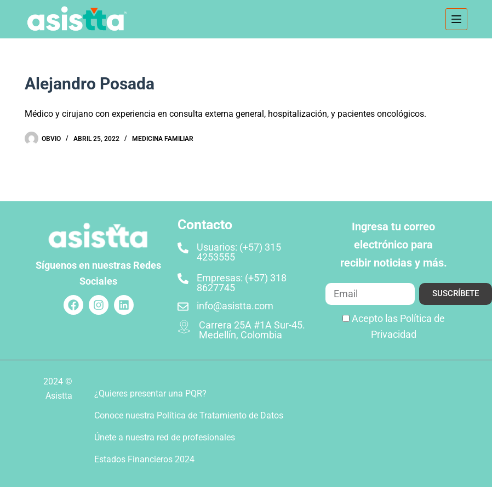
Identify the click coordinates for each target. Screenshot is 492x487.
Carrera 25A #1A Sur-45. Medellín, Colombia (252, 330)
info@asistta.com (235, 306)
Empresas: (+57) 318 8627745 (242, 282)
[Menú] (456, 19)
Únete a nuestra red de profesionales (164, 437)
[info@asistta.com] (183, 306)
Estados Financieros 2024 (144, 459)
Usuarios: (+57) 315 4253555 (239, 252)
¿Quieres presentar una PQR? (150, 393)
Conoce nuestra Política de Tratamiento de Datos (188, 415)
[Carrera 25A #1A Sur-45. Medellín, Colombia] (184, 326)
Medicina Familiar (162, 139)
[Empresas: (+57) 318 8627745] (183, 278)
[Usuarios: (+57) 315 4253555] (183, 247)
